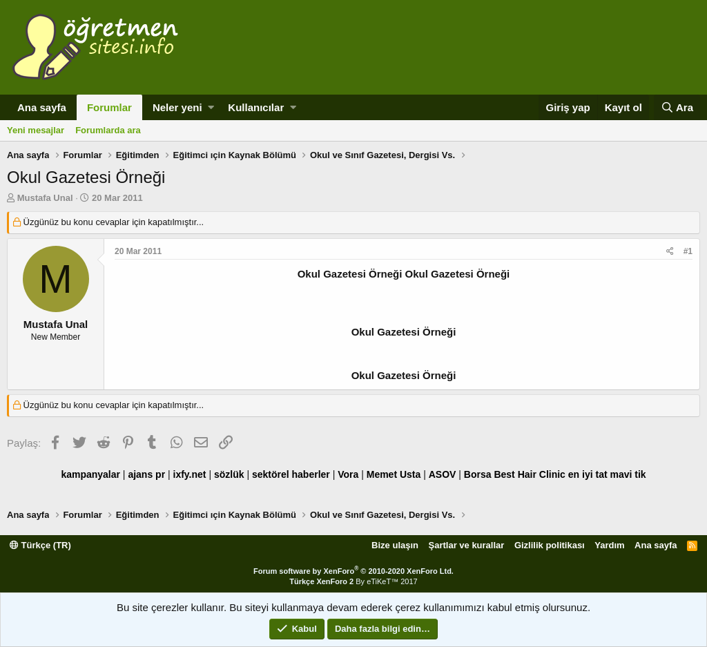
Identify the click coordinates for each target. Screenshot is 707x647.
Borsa (478, 474)
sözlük (229, 474)
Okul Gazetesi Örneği (403, 332)
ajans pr (146, 474)
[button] (210, 107)
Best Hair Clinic (529, 474)
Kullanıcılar (256, 107)
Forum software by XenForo (353, 571)
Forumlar (109, 107)
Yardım (609, 545)
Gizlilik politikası (549, 545)
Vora (348, 474)
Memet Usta (394, 474)
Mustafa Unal (45, 198)
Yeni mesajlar (35, 130)
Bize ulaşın (394, 545)
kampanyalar (90, 474)
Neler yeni (177, 107)
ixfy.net (189, 474)
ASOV (442, 474)
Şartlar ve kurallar (467, 545)
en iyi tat (588, 474)
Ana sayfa (41, 107)
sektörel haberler (291, 474)
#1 (688, 251)
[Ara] (677, 107)
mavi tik (628, 474)
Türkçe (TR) (40, 545)
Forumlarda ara (108, 130)
